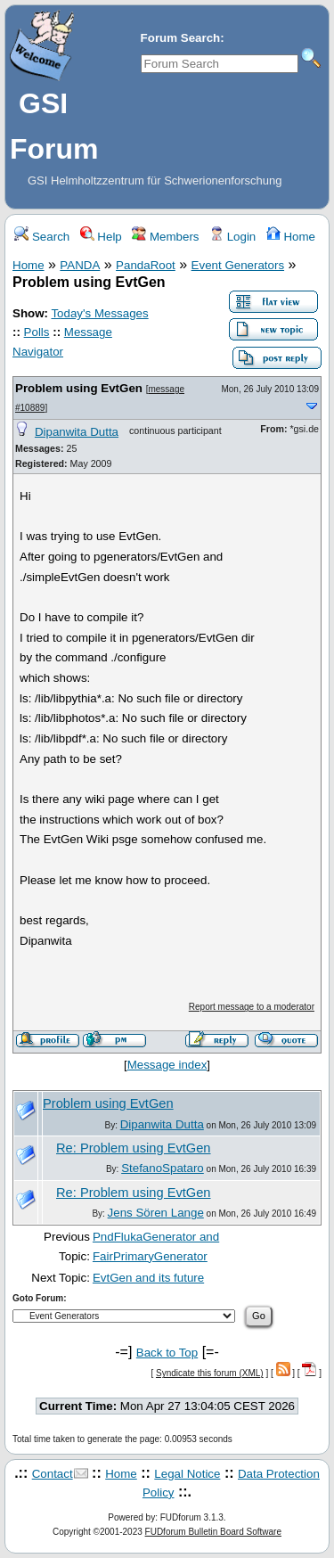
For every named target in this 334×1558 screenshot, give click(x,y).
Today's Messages (99, 313)
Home (290, 236)
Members (165, 236)
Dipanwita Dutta (76, 432)
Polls (37, 332)
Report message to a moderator (251, 1007)
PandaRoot (145, 265)
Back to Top (167, 1352)
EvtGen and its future (148, 1277)
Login (232, 236)
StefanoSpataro (162, 1168)
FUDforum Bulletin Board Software (213, 1532)
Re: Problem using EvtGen (133, 1148)
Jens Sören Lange (156, 1212)
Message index (167, 1064)
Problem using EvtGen (79, 388)
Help (101, 236)
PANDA (80, 265)
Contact (52, 1473)
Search (41, 236)
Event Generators (237, 265)
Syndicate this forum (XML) (210, 1373)
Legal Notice (187, 1473)
